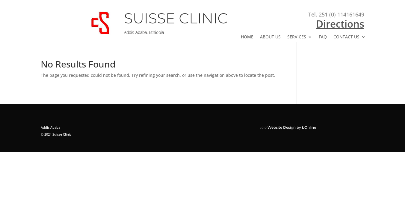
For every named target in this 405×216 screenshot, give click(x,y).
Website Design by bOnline (292, 127)
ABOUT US (270, 37)
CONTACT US (346, 37)
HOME (247, 37)
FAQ (323, 37)
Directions (340, 24)
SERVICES (296, 37)
